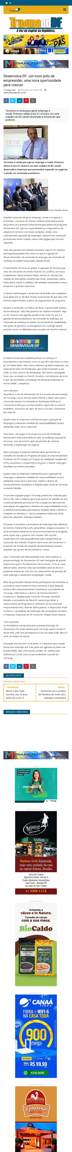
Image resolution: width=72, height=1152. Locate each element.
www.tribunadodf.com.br (14, 92)
